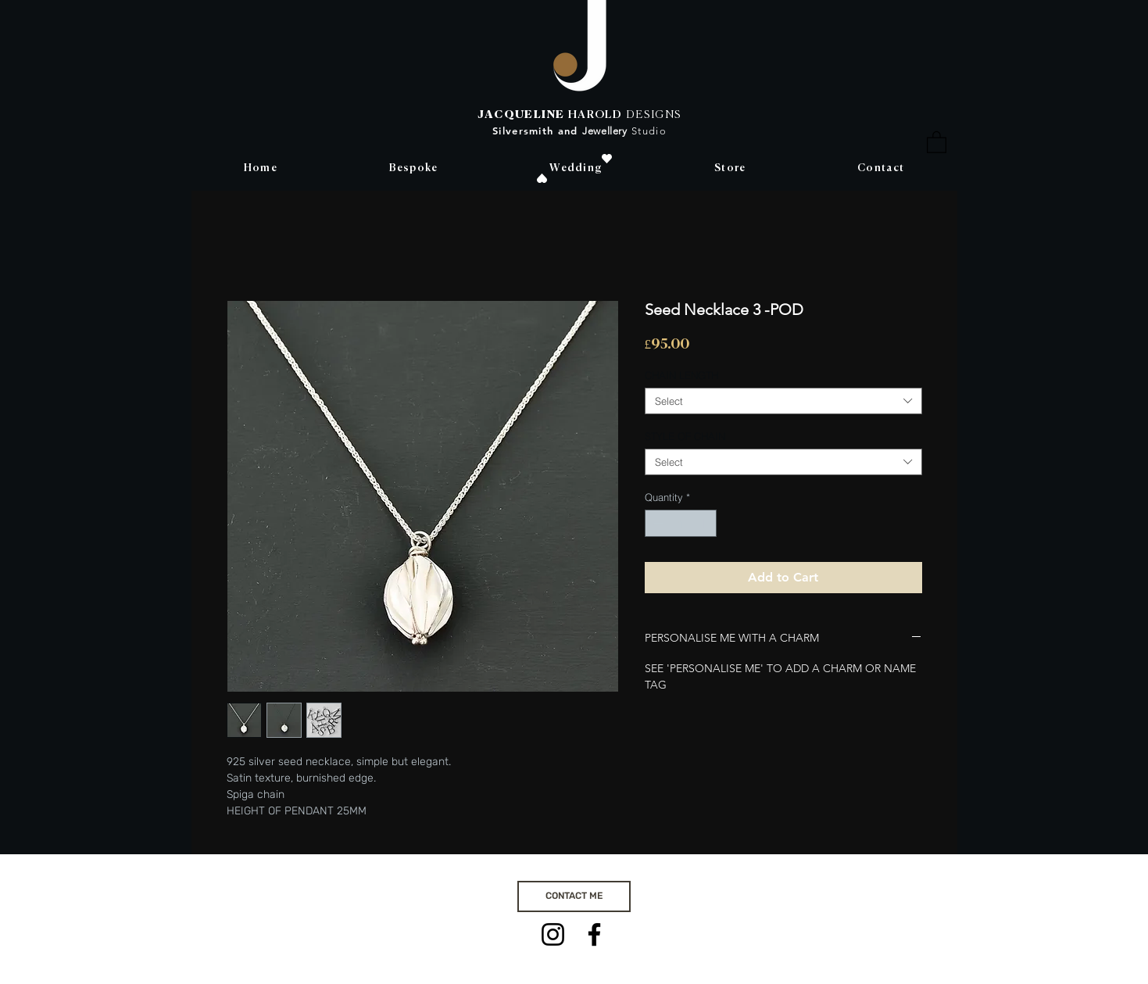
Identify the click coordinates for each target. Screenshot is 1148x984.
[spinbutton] (680, 523)
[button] (936, 141)
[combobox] (783, 401)
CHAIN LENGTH (681, 375)
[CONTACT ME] (574, 896)
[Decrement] (656, 523)
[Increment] (705, 523)
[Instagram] (553, 934)
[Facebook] (594, 934)
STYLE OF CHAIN (685, 436)
